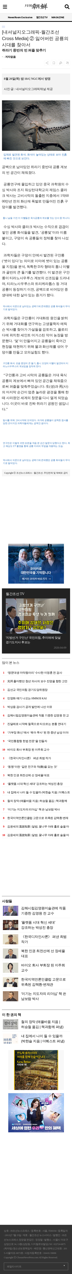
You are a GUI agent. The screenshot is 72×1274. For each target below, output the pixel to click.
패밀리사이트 (14, 1266)
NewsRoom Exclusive (20, 17)
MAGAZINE (57, 17)
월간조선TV (42, 17)
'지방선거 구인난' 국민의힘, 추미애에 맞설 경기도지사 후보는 (33, 640)
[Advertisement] (36, 517)
